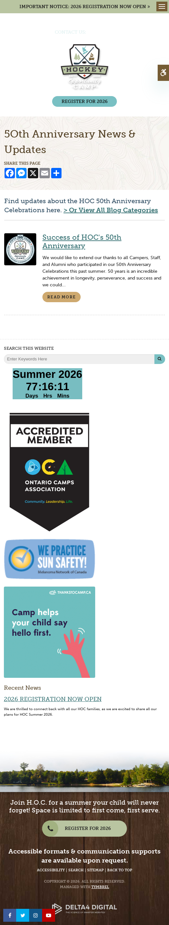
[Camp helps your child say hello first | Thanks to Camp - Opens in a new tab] (49, 631)
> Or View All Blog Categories (110, 210)
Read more (61, 297)
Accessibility (51, 870)
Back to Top (119, 870)
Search (76, 870)
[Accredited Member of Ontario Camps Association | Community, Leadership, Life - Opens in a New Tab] (49, 471)
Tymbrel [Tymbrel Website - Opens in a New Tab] (100, 887)
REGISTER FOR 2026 (84, 101)
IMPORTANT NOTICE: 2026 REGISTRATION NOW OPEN (82, 6)
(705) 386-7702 (104, 32)
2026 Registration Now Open (53, 699)
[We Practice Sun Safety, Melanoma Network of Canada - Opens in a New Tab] (49, 558)
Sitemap (95, 870)
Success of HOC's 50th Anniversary (81, 241)
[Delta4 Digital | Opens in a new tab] (84, 904)
